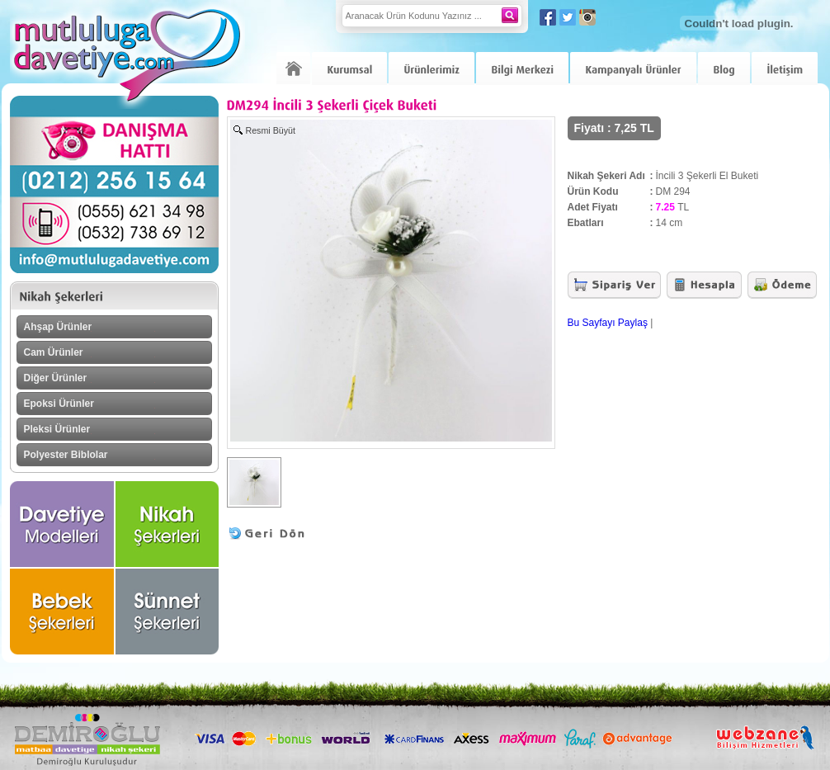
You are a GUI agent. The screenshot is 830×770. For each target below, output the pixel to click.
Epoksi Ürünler (59, 403)
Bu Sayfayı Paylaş (608, 322)
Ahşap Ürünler (58, 327)
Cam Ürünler (53, 352)
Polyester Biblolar (66, 455)
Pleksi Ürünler (57, 429)
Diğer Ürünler (55, 378)
